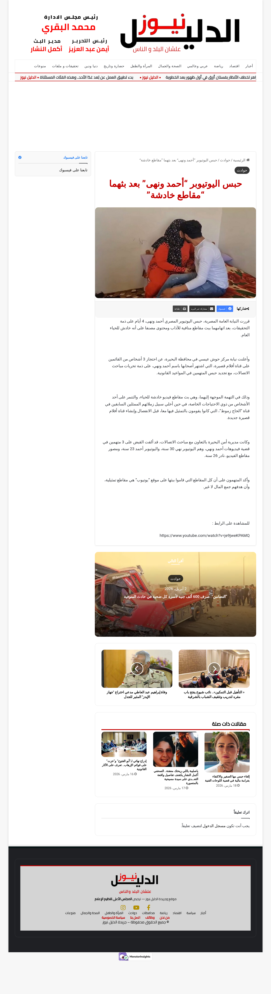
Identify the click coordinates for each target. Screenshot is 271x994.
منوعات (40, 66)
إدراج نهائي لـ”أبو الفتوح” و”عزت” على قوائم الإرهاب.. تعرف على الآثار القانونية (124, 765)
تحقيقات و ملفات (65, 66)
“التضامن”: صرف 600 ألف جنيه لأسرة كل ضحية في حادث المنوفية (175, 595)
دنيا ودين (91, 66)
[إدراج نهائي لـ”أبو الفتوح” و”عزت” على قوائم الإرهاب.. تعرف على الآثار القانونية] (124, 744)
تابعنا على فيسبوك (73, 170)
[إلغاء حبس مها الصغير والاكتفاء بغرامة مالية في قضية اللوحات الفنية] (227, 752)
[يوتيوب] (136, 940)
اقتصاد (234, 66)
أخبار (249, 66)
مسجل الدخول (214, 826)
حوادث (225, 160)
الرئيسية (241, 160)
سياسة (191, 945)
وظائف (150, 950)
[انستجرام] (123, 940)
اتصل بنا (135, 950)
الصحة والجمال (169, 66)
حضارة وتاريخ (114, 66)
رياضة (218, 66)
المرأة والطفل (141, 66)
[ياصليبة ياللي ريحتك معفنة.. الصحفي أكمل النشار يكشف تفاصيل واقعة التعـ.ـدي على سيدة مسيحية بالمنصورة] (175, 749)
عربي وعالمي (197, 66)
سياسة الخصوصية (113, 950)
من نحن (165, 950)
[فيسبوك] (148, 940)
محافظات (148, 945)
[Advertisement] (135, 113)
